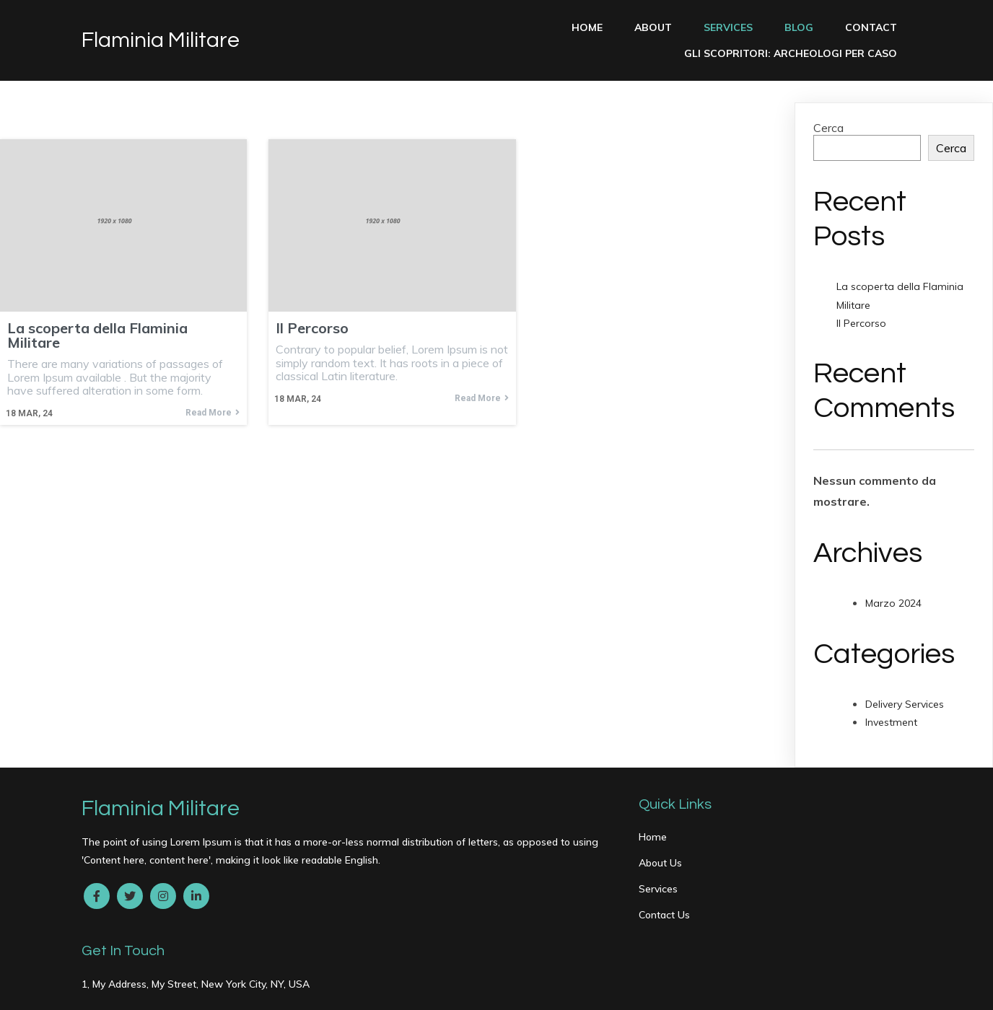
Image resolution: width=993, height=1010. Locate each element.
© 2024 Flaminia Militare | (146, 989)
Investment (891, 722)
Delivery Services (904, 704)
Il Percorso (861, 323)
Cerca (828, 127)
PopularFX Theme (259, 989)
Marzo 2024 (893, 603)
